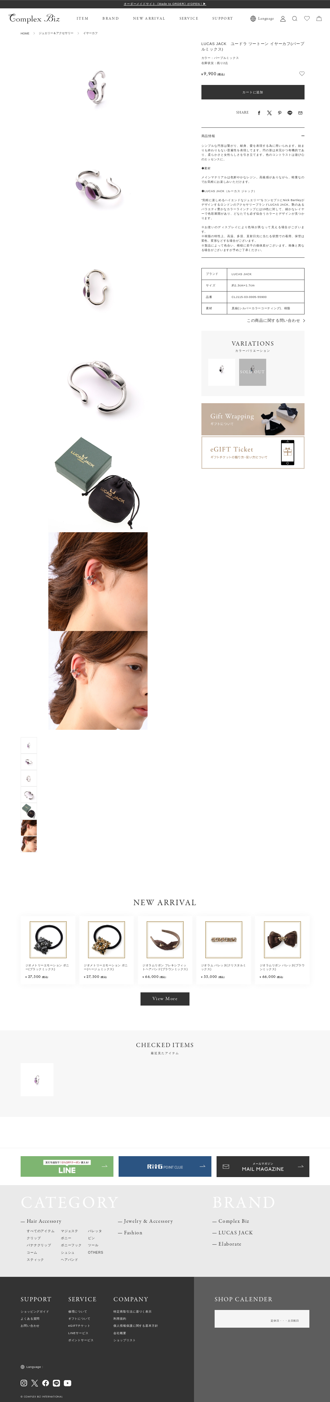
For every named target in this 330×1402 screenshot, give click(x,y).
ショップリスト (124, 1340)
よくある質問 (30, 1318)
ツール (93, 1245)
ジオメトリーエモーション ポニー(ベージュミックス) (106, 967)
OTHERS (95, 1252)
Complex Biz (233, 1221)
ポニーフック (71, 1245)
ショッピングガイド (35, 1311)
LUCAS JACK (235, 1233)
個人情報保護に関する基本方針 (135, 1325)
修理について (77, 1311)
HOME (25, 33)
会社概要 (119, 1333)
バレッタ (95, 1231)
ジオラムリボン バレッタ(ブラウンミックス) (282, 967)
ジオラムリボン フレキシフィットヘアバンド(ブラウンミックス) (165, 967)
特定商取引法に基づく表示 (132, 1311)
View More (165, 998)
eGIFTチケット (79, 1325)
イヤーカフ (90, 33)
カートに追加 (252, 92)
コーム (32, 1252)
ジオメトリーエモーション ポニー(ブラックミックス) (47, 967)
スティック (35, 1259)
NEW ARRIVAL (149, 18)
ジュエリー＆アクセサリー (56, 33)
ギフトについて (79, 1318)
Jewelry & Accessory (148, 1221)
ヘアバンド (69, 1259)
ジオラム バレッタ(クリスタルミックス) (223, 967)
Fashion (133, 1233)
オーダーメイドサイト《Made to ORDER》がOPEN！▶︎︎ (165, 3)
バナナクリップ (39, 1245)
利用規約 (119, 1318)
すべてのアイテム (41, 1231)
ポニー (66, 1238)
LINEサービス (78, 1333)
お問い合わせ (30, 1325)
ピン (91, 1238)
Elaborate (229, 1244)
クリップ (34, 1238)
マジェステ (69, 1231)
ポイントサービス (81, 1340)
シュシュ (68, 1252)
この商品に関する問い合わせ (273, 320)
